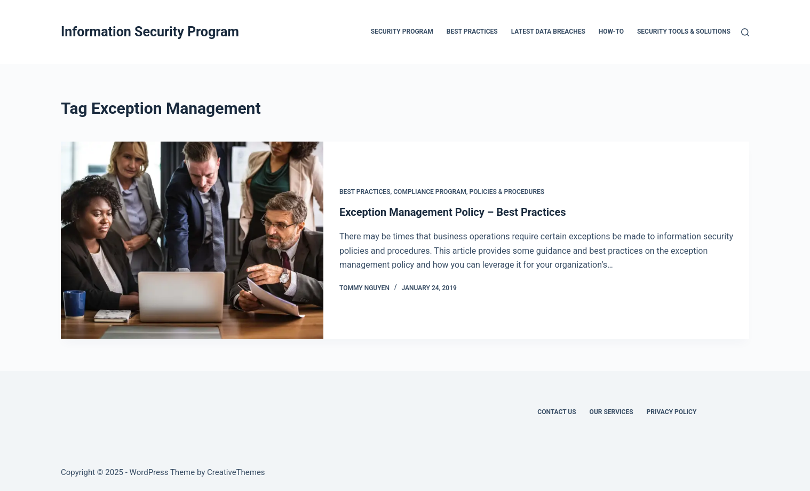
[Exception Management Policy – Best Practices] (192, 240)
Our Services (611, 412)
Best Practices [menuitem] (472, 31)
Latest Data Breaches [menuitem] (548, 31)
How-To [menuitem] (611, 31)
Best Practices (364, 192)
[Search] (745, 32)
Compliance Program (429, 192)
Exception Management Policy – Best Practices (452, 212)
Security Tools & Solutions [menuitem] (683, 31)
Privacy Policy (672, 412)
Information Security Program (150, 32)
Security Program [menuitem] (402, 31)
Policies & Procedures (506, 192)
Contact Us (556, 412)
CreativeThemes (236, 472)
